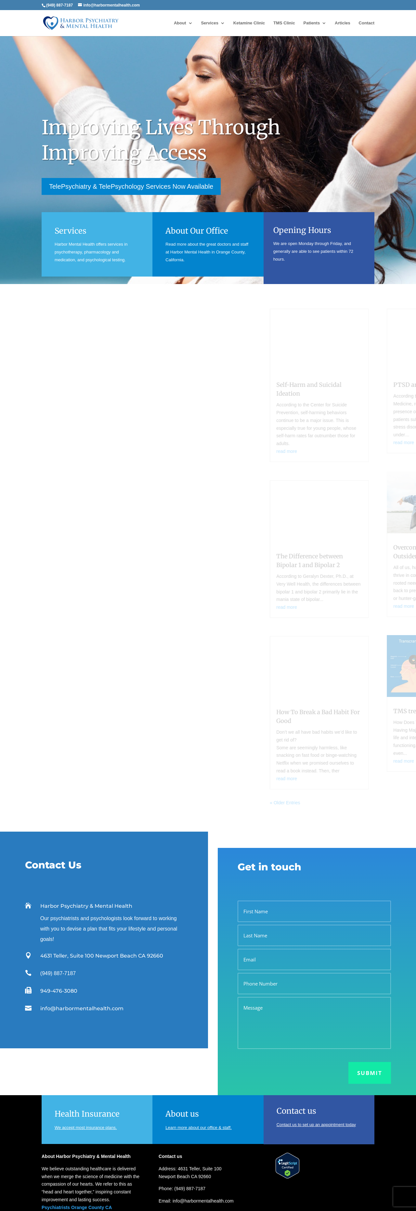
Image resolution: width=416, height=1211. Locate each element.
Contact (366, 23)
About (180, 23)
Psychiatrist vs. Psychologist (187, 1178)
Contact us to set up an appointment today (316, 1053)
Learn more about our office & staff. (198, 1056)
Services (209, 23)
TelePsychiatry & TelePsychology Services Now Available (131, 186)
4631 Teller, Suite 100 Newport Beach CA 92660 (101, 884)
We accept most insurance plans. (86, 1056)
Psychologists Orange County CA (78, 1143)
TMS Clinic (284, 23)
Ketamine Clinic (249, 23)
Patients (312, 23)
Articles (342, 23)
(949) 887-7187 (58, 902)
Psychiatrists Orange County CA (77, 1135)
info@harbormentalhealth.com (82, 937)
